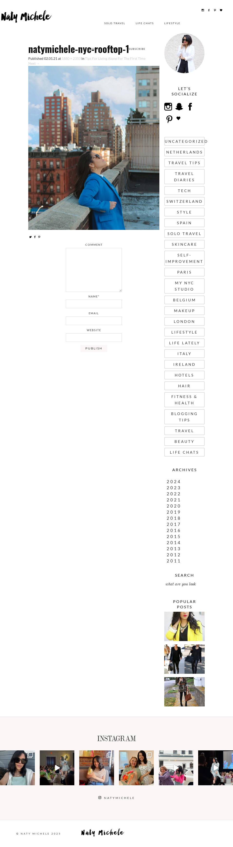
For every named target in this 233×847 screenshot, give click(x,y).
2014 (174, 542)
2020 (174, 506)
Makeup (184, 310)
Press (189, 23)
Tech (184, 190)
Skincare (184, 244)
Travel (184, 431)
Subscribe (212, 23)
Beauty (184, 441)
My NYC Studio (184, 286)
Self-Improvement (184, 258)
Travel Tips (184, 163)
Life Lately (184, 343)
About (168, 23)
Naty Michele (25, 21)
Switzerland (184, 201)
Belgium (184, 300)
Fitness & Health (184, 399)
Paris (184, 272)
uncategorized (185, 141)
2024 (174, 481)
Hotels (184, 375)
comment (94, 244)
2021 (174, 499)
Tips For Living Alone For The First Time (115, 58)
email (94, 313)
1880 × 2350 (71, 58)
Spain (184, 223)
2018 (174, 518)
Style (184, 212)
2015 (174, 536)
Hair (184, 386)
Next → (34, 63)
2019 (174, 512)
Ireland (184, 364)
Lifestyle (130, 23)
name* (93, 296)
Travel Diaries (184, 176)
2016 (174, 530)
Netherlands (184, 152)
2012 (174, 554)
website (94, 330)
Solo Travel (72, 23)
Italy (184, 353)
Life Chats (102, 23)
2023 (174, 487)
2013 (174, 548)
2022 (174, 493)
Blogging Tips (184, 416)
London (184, 321)
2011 (174, 560)
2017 (174, 524)
